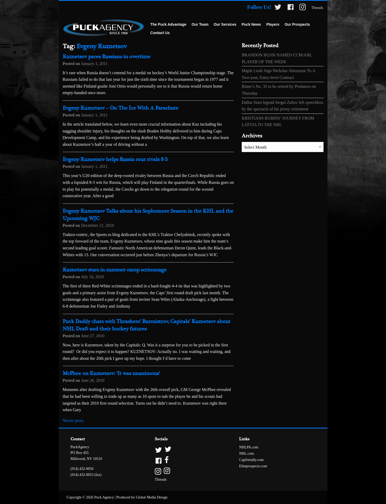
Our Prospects (297, 24)
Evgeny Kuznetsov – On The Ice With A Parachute (120, 108)
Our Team (200, 24)
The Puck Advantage (168, 24)
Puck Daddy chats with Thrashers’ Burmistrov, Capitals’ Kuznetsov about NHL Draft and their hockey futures (146, 325)
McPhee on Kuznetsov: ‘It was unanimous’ (111, 373)
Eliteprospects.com (253, 466)
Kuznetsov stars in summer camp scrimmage (115, 270)
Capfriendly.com (251, 460)
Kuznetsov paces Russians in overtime (106, 56)
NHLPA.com (248, 447)
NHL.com (246, 453)
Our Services (225, 24)
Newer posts (73, 420)
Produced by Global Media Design (142, 497)
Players (272, 24)
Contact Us (160, 33)
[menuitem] (168, 24)
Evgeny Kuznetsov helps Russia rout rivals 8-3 (115, 159)
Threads (317, 8)
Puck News (251, 24)
